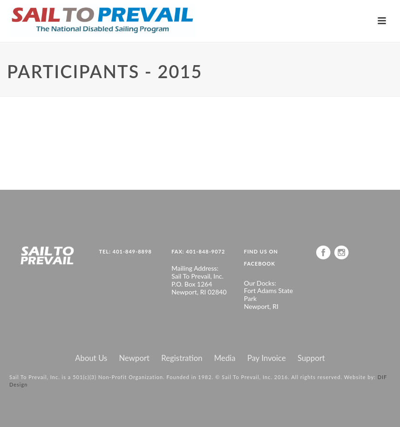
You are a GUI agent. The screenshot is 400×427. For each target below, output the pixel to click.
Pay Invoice (266, 358)
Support (311, 358)
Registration (181, 358)
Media (225, 358)
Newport (134, 358)
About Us (91, 358)
